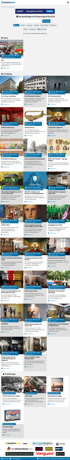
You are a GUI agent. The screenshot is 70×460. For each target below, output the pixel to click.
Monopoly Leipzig (8, 427)
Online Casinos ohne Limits (60, 454)
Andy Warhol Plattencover (9, 159)
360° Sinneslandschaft (54, 96)
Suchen (54, 25)
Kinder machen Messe (31, 291)
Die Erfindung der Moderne (32, 96)
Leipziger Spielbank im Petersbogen (20, 449)
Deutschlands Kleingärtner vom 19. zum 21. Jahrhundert (11, 192)
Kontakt (47, 458)
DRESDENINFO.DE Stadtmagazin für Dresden (13, 443)
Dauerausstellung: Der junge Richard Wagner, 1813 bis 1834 (33, 225)
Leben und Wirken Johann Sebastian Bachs (32, 357)
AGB (67, 458)
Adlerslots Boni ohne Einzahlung (49, 449)
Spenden (41, 458)
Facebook (5, 458)
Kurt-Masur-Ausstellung (8, 96)
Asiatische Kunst (29, 127)
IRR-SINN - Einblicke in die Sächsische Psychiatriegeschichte (34, 192)
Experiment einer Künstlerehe (56, 258)
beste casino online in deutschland (19, 454)
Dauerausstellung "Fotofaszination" (35, 159)
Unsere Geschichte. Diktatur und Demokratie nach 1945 (10, 291)
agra (2, 60)
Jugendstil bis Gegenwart (55, 127)
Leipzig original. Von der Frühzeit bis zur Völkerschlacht (58, 324)
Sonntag (36, 25)
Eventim (26, 444)
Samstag (29, 25)
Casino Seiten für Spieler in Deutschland (60, 444)
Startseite (8, 2)
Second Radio (43, 444)
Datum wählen (44, 25)
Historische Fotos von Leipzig (11, 396)
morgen (23, 25)
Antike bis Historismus (7, 127)
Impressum (53, 458)
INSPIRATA (4, 324)
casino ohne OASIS (44, 454)
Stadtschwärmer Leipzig (54, 396)
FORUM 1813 (5, 225)
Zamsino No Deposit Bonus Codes (39, 449)
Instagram (18, 458)
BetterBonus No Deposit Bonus (59, 449)
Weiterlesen (6, 68)
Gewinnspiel (28, 396)
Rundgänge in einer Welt (55, 225)
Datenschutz (61, 458)
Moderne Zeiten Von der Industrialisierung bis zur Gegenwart (8, 358)
